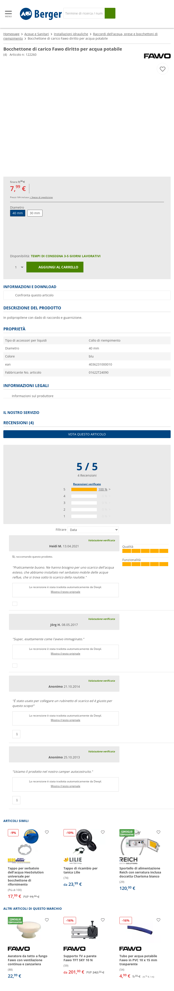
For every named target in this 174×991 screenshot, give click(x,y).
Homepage (11, 34)
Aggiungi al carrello (55, 267)
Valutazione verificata (101, 540)
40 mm (18, 213)
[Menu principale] (9, 14)
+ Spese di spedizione (41, 197)
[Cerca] (84, 13)
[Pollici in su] (14, 604)
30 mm (35, 213)
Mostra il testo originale (65, 592)
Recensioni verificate (87, 484)
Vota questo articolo (87, 434)
